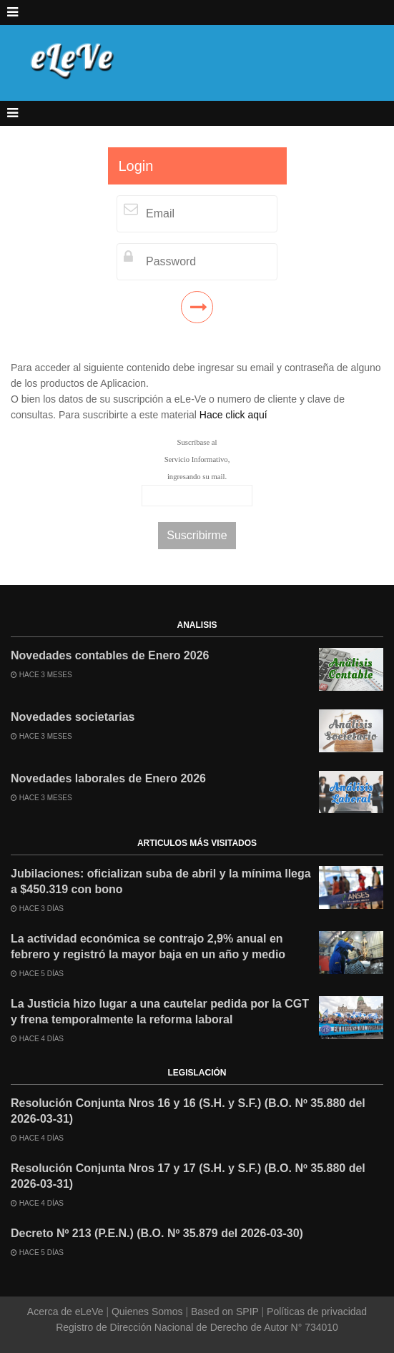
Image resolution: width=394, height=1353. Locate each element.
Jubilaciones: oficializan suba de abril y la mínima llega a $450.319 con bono (161, 881)
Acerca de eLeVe (67, 1311)
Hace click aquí (233, 414)
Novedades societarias (72, 717)
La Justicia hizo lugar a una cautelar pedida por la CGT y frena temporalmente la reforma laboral (160, 1011)
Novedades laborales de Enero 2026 (108, 778)
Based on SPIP (224, 1311)
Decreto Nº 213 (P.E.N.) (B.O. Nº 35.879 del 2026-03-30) (157, 1233)
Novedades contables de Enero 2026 (110, 655)
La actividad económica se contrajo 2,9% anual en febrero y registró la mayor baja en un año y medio (148, 946)
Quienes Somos (147, 1311)
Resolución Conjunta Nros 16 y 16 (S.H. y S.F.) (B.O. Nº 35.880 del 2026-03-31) (188, 1111)
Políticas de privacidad (315, 1311)
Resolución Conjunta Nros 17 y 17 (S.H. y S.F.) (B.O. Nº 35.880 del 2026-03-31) (188, 1176)
